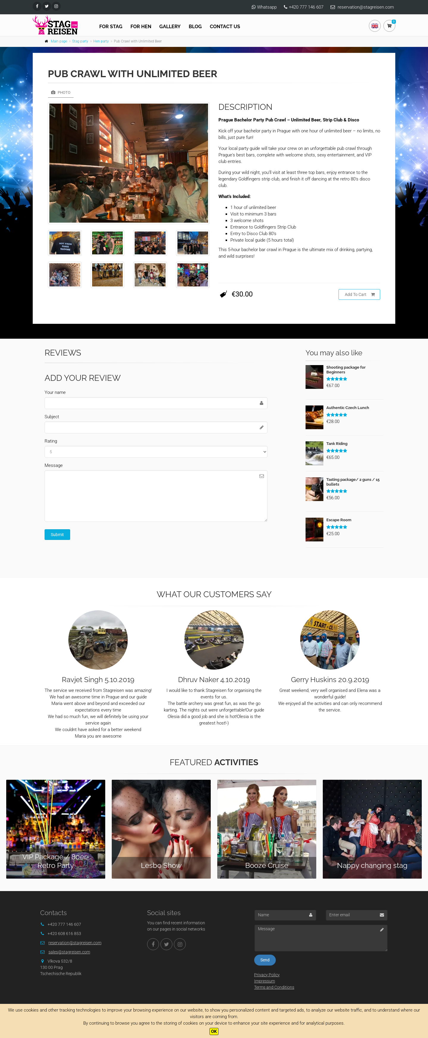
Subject (52, 416)
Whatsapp (267, 7)
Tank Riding (336, 443)
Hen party (101, 41)
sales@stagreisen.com (69, 952)
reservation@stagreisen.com (366, 7)
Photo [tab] (60, 92)
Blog (195, 26)
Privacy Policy (267, 974)
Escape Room (338, 520)
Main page (59, 41)
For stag (110, 26)
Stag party (80, 41)
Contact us (225, 26)
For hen (140, 26)
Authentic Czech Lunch (347, 407)
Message (54, 465)
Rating (51, 441)
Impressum (264, 981)
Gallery (170, 26)
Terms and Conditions (274, 987)
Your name (55, 392)
